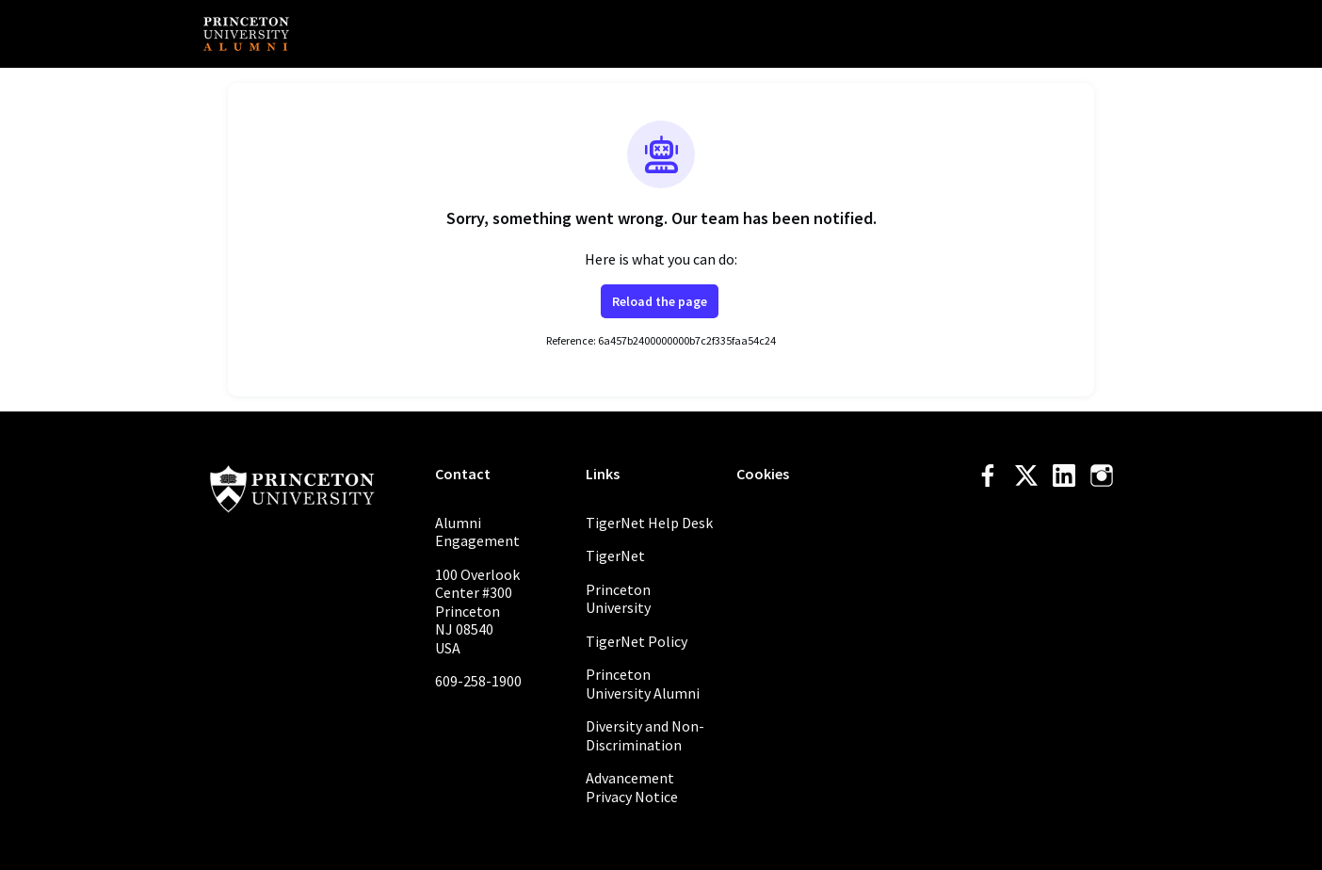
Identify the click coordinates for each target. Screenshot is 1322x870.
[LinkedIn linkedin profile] (1064, 476)
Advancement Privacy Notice (632, 787)
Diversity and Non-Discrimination (645, 735)
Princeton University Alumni (643, 683)
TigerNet (615, 555)
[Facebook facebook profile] (988, 476)
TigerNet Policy (636, 641)
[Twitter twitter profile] (1026, 478)
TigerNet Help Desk (649, 522)
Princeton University (618, 599)
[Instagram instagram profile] (1101, 476)
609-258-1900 (478, 680)
